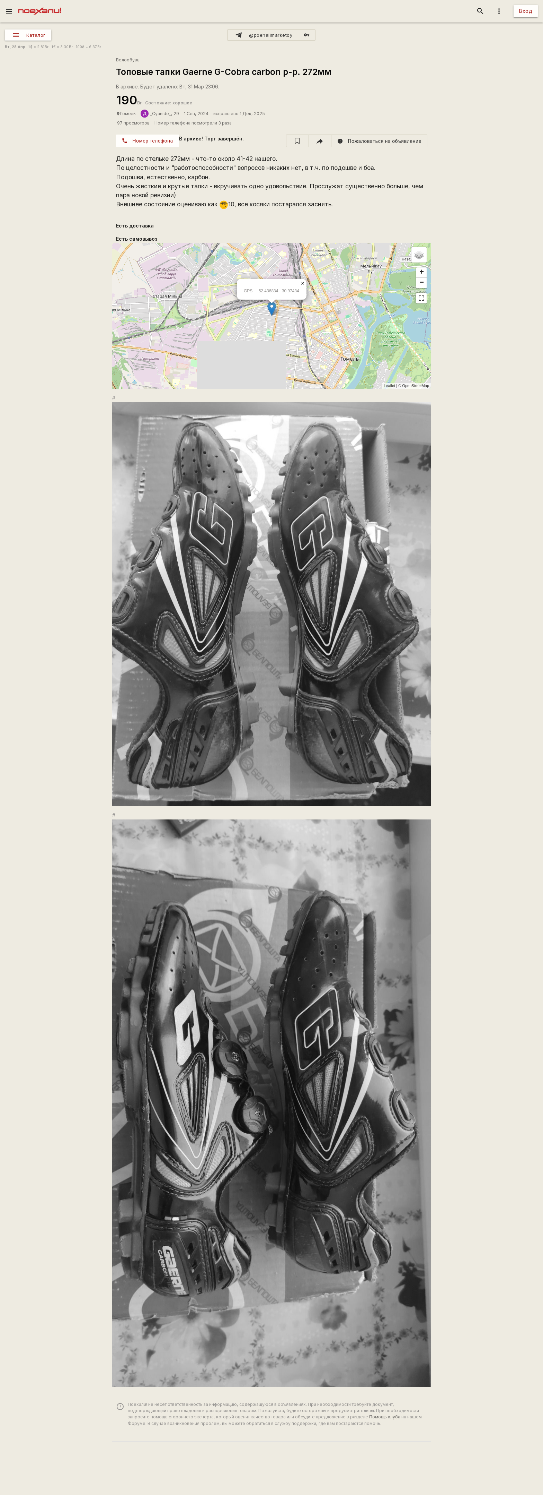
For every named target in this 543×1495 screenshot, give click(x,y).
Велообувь (128, 59)
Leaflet (389, 386)
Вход (525, 11)
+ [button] (421, 272)
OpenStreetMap (415, 386)
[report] (379, 141)
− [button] (421, 283)
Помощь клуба (384, 1416)
